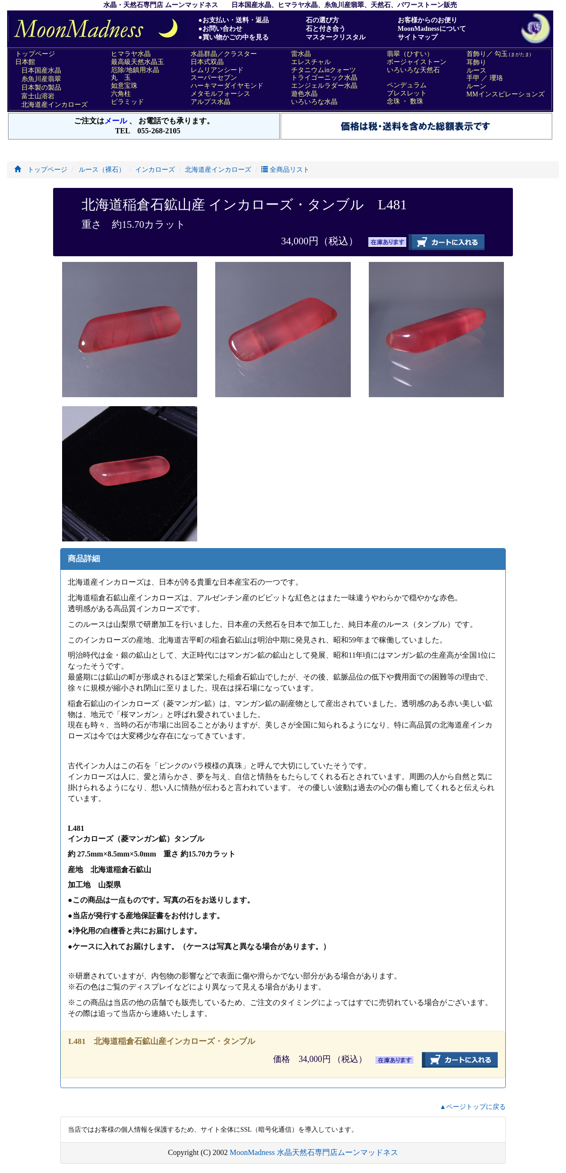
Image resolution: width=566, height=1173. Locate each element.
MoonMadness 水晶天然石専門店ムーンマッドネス (314, 1152)
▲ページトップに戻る (472, 1106)
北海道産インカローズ (218, 169)
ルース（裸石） (101, 169)
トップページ (40, 169)
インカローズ (155, 169)
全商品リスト (285, 169)
